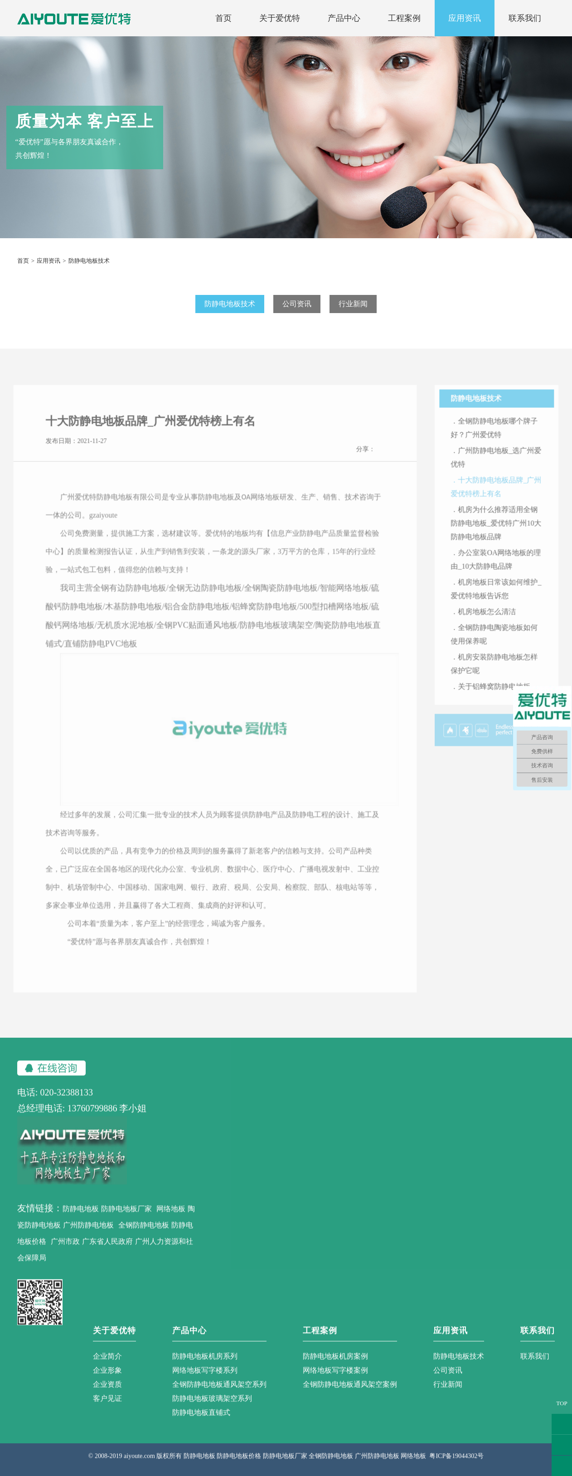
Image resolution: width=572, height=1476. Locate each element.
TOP (561, 1403)
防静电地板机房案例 (335, 1367)
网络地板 (170, 1219)
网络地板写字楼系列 (205, 1381)
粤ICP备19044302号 (456, 1466)
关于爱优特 (279, 18)
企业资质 (107, 1395)
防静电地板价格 (239, 1466)
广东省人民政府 (107, 1252)
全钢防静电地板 (143, 1236)
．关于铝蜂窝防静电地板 (501, 697)
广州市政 (65, 1252)
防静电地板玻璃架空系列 (212, 1409)
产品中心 (344, 18)
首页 (223, 18)
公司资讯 (296, 304)
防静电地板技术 (229, 304)
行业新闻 (353, 304)
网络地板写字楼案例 (335, 1381)
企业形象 (107, 1381)
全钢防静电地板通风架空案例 (350, 1395)
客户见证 (107, 1409)
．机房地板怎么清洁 (494, 622)
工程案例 (404, 18)
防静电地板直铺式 (201, 1423)
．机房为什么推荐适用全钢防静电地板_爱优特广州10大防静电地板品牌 (506, 533)
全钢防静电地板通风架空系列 (219, 1395)
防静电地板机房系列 (205, 1367)
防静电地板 (81, 1219)
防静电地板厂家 (126, 1219)
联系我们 (525, 18)
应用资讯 (464, 18)
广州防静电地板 (88, 1236)
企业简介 (107, 1367)
